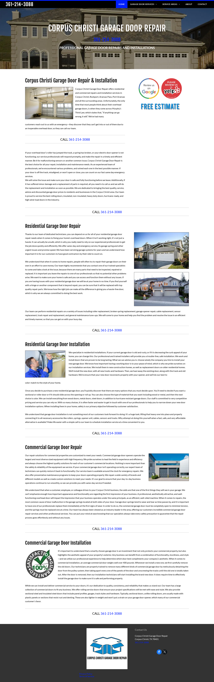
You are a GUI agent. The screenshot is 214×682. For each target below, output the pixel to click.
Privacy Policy (85, 673)
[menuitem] (121, 4)
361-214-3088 (79, 139)
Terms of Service (86, 676)
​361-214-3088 (107, 39)
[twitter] (164, 652)
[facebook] (159, 652)
